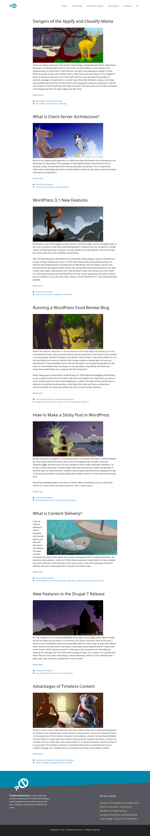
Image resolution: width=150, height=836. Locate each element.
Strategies (128, 6)
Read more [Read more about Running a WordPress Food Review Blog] (38, 393)
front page (40, 500)
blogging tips (41, 402)
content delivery (62, 187)
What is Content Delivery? (57, 513)
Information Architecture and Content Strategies (55, 399)
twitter (42, 103)
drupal (42, 673)
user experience (51, 103)
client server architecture (45, 187)
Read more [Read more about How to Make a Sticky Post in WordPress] (38, 491)
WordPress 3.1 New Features (60, 200)
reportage (76, 402)
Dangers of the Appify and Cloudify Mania (73, 21)
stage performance (83, 580)
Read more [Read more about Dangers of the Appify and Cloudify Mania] (38, 95)
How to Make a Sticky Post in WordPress (71, 415)
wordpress (67, 294)
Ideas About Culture (95, 6)
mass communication (57, 580)
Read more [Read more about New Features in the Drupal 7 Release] (38, 664)
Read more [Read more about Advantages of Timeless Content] (38, 754)
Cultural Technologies (44, 184)
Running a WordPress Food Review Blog (71, 307)
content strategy (42, 762)
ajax (37, 103)
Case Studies (77, 6)
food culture (52, 402)
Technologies (113, 6)
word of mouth (98, 580)
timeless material (65, 762)
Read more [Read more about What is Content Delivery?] (38, 572)
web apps (63, 103)
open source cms (42, 294)
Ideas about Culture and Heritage (49, 101)
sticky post (63, 500)
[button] (137, 5)
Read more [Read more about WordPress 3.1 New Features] (38, 285)
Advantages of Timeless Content (64, 686)
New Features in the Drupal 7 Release (69, 593)
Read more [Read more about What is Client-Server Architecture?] (38, 178)
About (64, 6)
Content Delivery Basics (45, 578)
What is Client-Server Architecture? (66, 116)
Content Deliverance (74, 830)
